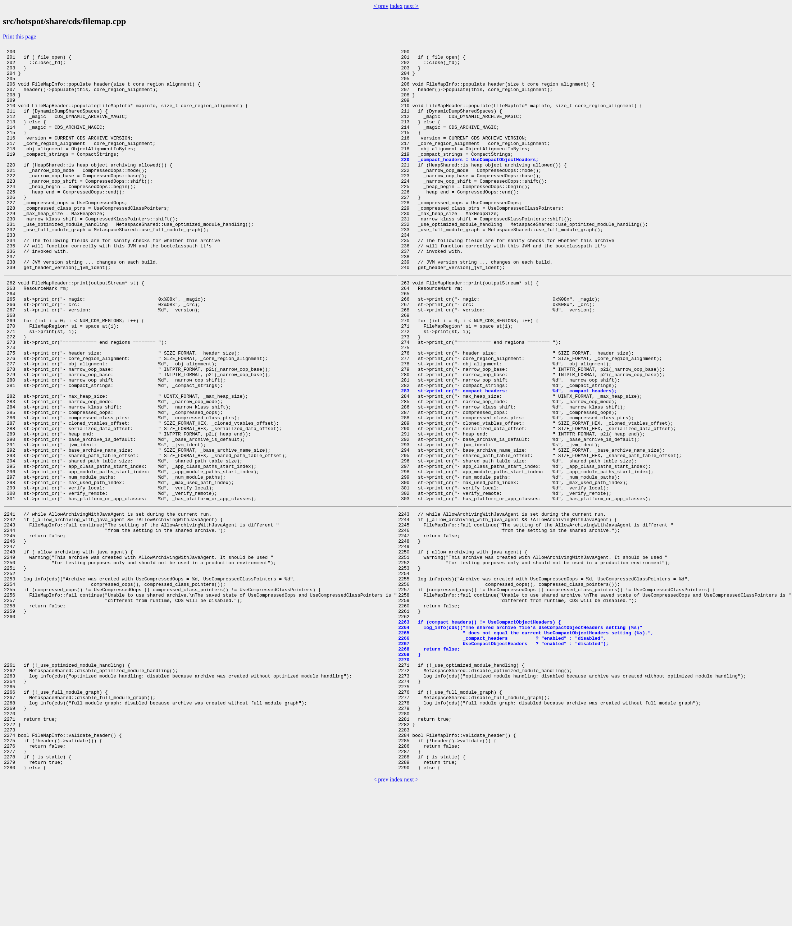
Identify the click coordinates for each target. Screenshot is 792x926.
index (396, 6)
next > (411, 6)
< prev (380, 6)
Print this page (19, 36)
